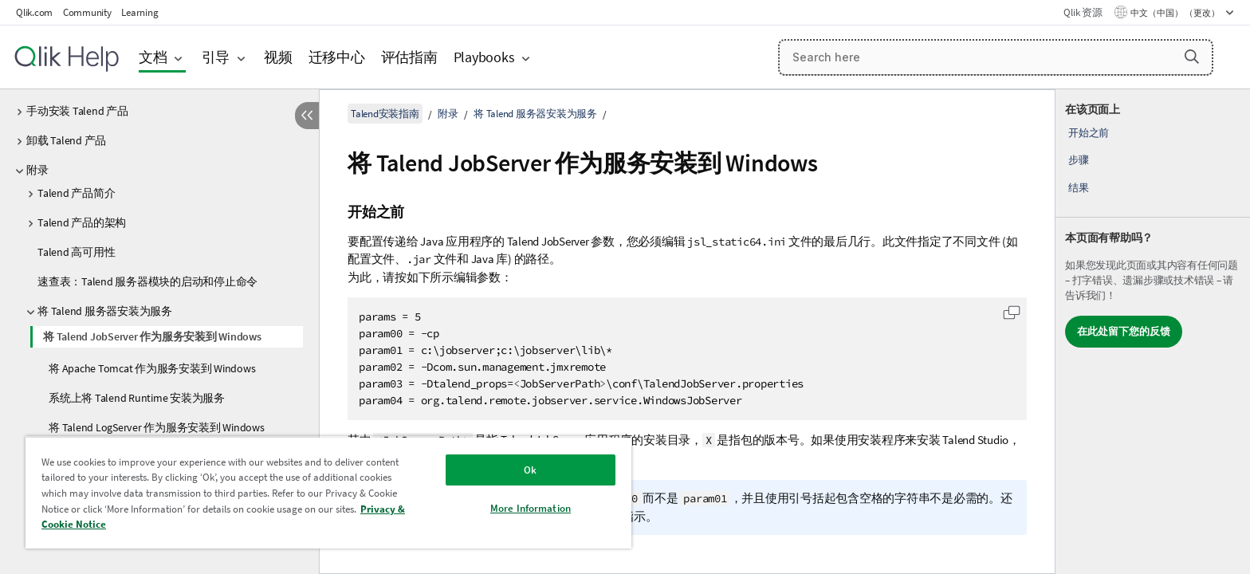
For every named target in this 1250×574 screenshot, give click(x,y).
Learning (139, 12)
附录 (37, 170)
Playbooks (484, 57)
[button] (1192, 57)
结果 (1078, 188)
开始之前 (1088, 133)
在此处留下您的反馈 (1123, 331)
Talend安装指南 (385, 113)
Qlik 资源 (1082, 12)
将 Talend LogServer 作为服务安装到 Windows (157, 427)
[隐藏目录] (307, 115)
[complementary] (1152, 331)
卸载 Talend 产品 (66, 140)
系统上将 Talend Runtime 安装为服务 (137, 398)
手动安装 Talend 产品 (77, 111)
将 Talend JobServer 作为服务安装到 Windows (152, 336)
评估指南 (409, 57)
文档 (153, 57)
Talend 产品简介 (76, 193)
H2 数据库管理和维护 (88, 493)
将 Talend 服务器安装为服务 (104, 311)
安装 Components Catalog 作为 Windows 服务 (155, 457)
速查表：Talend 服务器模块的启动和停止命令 (147, 281)
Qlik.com (34, 12)
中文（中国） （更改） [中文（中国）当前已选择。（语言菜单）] (1175, 12)
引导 (216, 57)
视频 (278, 57)
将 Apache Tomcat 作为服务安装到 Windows (152, 368)
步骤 (1078, 160)
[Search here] (996, 57)
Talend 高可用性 (76, 252)
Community (87, 12)
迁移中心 (337, 57)
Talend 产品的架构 (81, 222)
